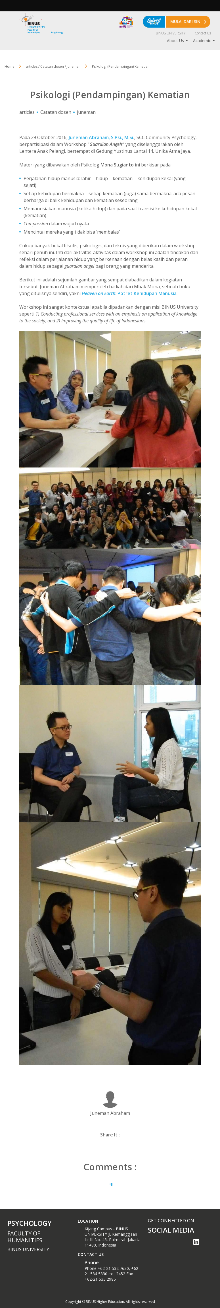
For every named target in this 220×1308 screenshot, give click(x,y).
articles (27, 112)
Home (9, 66)
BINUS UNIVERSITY (171, 33)
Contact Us (203, 33)
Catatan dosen (55, 112)
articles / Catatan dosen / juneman (53, 66)
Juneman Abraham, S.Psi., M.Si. (101, 137)
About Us (175, 40)
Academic (202, 40)
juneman (86, 112)
